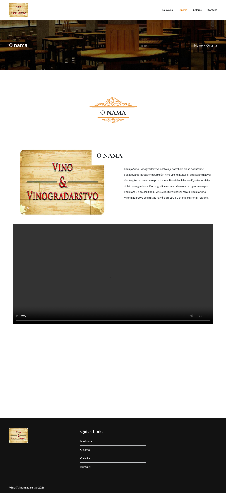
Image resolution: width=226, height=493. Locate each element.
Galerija (197, 9)
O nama (183, 9)
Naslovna (167, 9)
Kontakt (212, 9)
